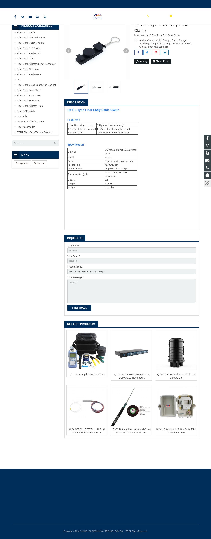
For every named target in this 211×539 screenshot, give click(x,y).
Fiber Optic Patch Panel (29, 95)
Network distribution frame (30, 142)
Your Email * (73, 278)
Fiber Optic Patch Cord (28, 74)
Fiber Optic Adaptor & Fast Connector (36, 85)
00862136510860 (23, 3)
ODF (19, 100)
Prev (68, 71)
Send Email (161, 82)
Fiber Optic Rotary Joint (29, 116)
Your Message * (75, 300)
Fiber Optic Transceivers (29, 121)
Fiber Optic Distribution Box (31, 58)
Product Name (74, 289)
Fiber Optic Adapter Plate (30, 127)
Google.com (22, 184)
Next (126, 71)
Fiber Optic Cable (26, 53)
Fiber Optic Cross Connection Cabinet (36, 106)
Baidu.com (39, 184)
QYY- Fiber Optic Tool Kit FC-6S (86, 400)
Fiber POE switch (26, 132)
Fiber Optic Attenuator (28, 90)
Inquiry (141, 82)
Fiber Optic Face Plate (28, 111)
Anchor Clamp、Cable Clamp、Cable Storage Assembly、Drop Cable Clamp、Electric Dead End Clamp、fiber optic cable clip (165, 61)
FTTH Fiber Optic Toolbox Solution (34, 153)
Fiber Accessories (26, 148)
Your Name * (73, 266)
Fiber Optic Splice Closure (30, 64)
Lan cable (22, 137)
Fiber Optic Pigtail (26, 79)
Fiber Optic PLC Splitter (29, 69)
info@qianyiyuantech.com (50, 3)
